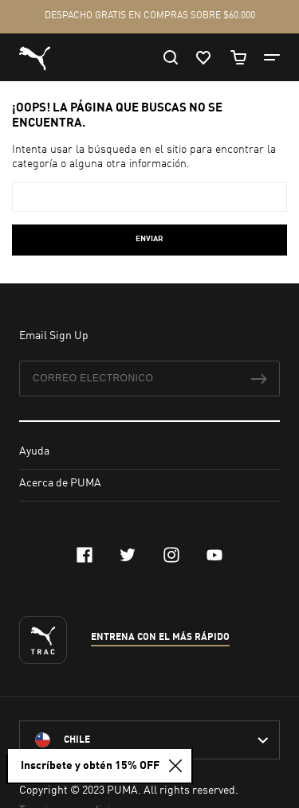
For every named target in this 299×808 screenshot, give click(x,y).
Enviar (149, 239)
